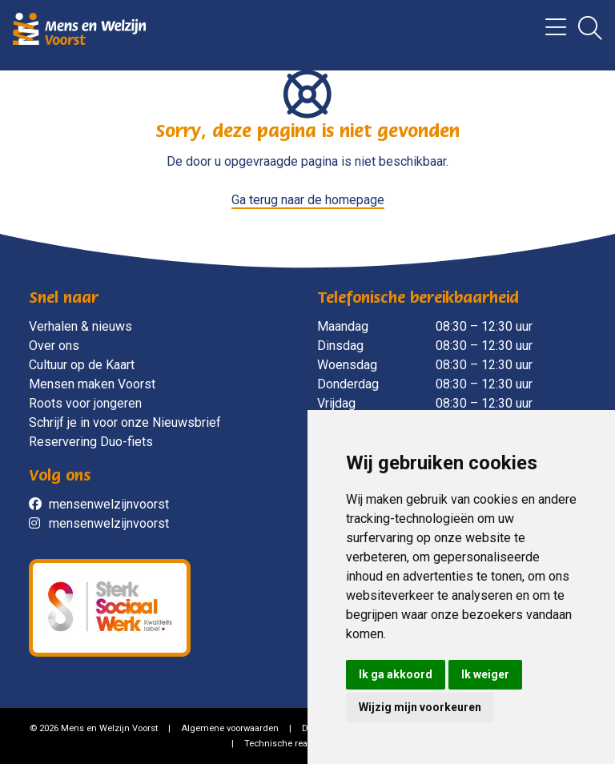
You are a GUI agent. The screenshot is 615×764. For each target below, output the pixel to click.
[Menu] (549, 32)
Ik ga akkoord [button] (395, 674)
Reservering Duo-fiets (91, 441)
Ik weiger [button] (485, 674)
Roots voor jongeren (85, 403)
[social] (39, 504)
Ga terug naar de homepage (307, 199)
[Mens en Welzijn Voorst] (79, 27)
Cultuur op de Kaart (82, 364)
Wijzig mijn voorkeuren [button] (420, 707)
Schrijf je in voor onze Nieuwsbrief (125, 422)
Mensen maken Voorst (92, 384)
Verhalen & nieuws (80, 326)
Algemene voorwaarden (230, 728)
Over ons (54, 345)
